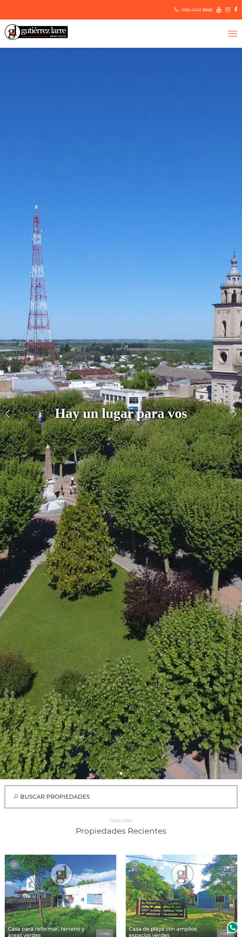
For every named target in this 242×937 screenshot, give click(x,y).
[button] (121, 773)
